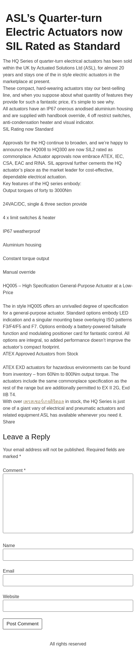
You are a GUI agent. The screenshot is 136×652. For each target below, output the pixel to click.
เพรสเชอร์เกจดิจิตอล (43, 401)
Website (11, 596)
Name (9, 545)
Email (8, 571)
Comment (14, 470)
